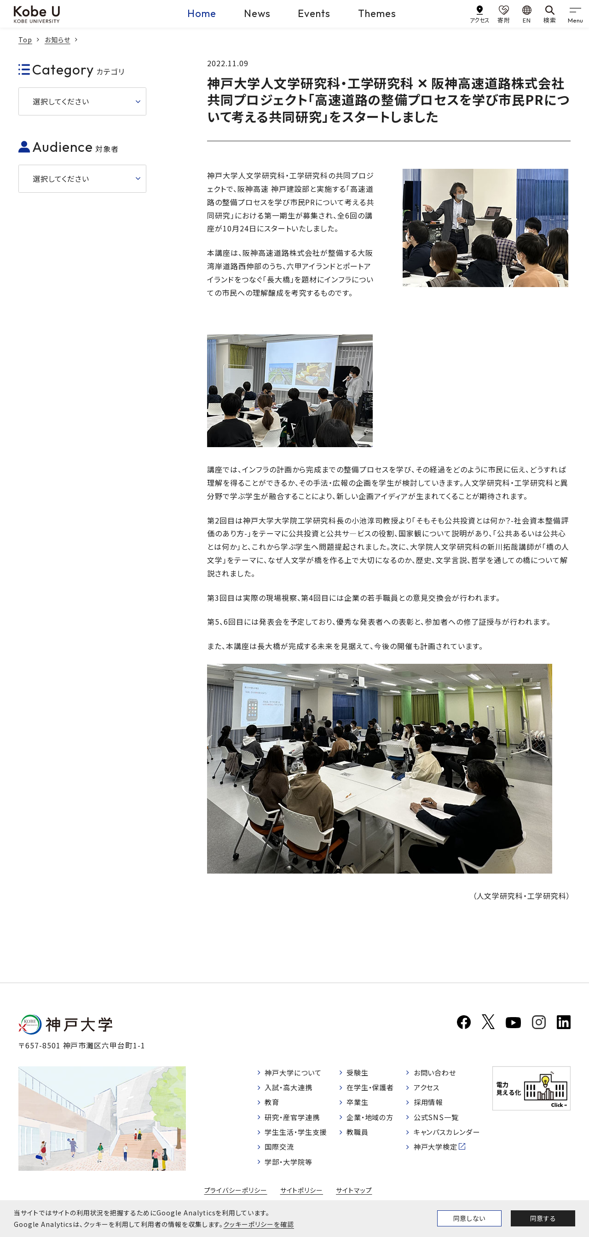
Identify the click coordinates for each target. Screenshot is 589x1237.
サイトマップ (354, 1195)
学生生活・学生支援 (298, 1135)
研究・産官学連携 (294, 1120)
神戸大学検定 (436, 1150)
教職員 (358, 1135)
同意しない (469, 1218)
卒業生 (358, 1104)
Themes (377, 13)
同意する (543, 1218)
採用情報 (429, 1104)
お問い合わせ (436, 1073)
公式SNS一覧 (437, 1120)
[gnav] (575, 14)
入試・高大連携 (290, 1088)
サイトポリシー (301, 1195)
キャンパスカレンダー (449, 1135)
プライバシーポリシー (235, 1195)
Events (314, 13)
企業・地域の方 (372, 1120)
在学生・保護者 (372, 1088)
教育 (273, 1104)
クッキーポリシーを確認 (258, 1224)
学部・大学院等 (290, 1166)
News (257, 13)
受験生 (358, 1073)
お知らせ (57, 39)
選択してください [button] (61, 101)
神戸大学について (295, 1073)
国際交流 (280, 1150)
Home (201, 13)
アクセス (427, 1088)
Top (25, 39)
